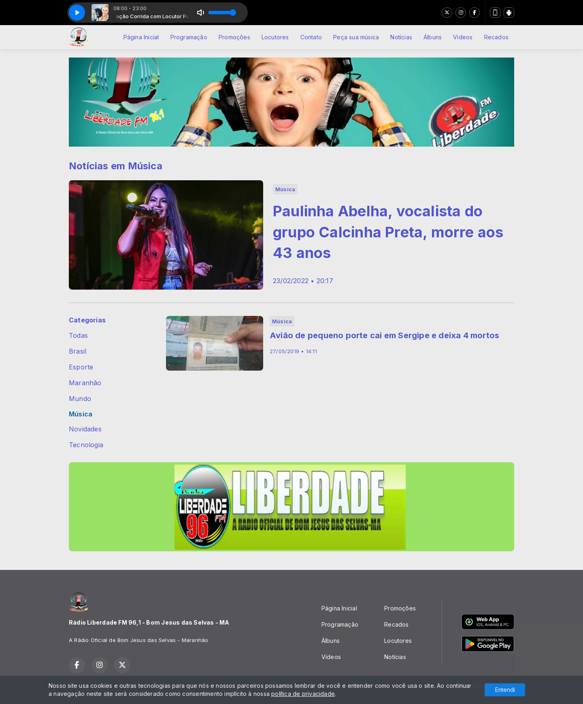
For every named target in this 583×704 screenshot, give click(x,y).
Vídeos (462, 37)
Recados (496, 37)
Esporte (81, 367)
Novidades (85, 429)
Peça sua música (356, 37)
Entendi (505, 689)
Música (80, 414)
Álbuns (432, 37)
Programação (188, 37)
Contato (311, 37)
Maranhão (85, 383)
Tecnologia (86, 445)
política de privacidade (303, 693)
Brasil (77, 351)
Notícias (401, 37)
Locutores (275, 37)
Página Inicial (141, 37)
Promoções (234, 37)
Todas (78, 335)
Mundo (80, 399)
